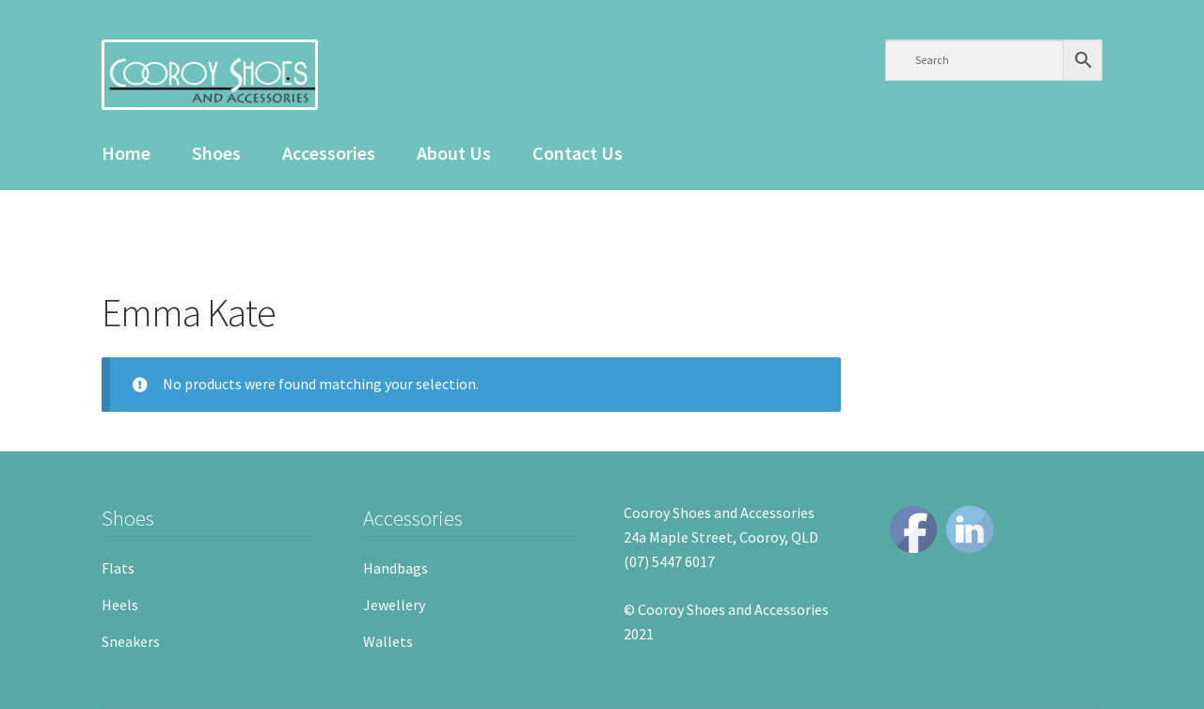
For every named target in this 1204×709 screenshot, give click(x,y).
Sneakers (131, 641)
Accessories (328, 153)
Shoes (216, 153)
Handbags (395, 568)
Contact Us (577, 153)
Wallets (388, 641)
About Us (454, 153)
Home (126, 153)
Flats (118, 568)
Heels (120, 604)
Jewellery (394, 604)
